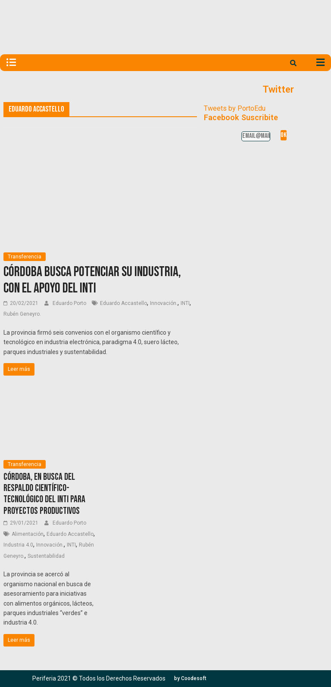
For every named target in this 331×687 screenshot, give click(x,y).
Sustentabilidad (46, 556)
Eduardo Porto (70, 303)
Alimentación (28, 534)
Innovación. (164, 303)
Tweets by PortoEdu (234, 108)
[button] (190, 678)
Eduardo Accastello (123, 303)
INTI (185, 303)
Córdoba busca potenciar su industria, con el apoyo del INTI (92, 280)
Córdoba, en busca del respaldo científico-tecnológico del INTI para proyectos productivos (44, 494)
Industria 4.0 (18, 545)
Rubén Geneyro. (22, 314)
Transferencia (24, 257)
